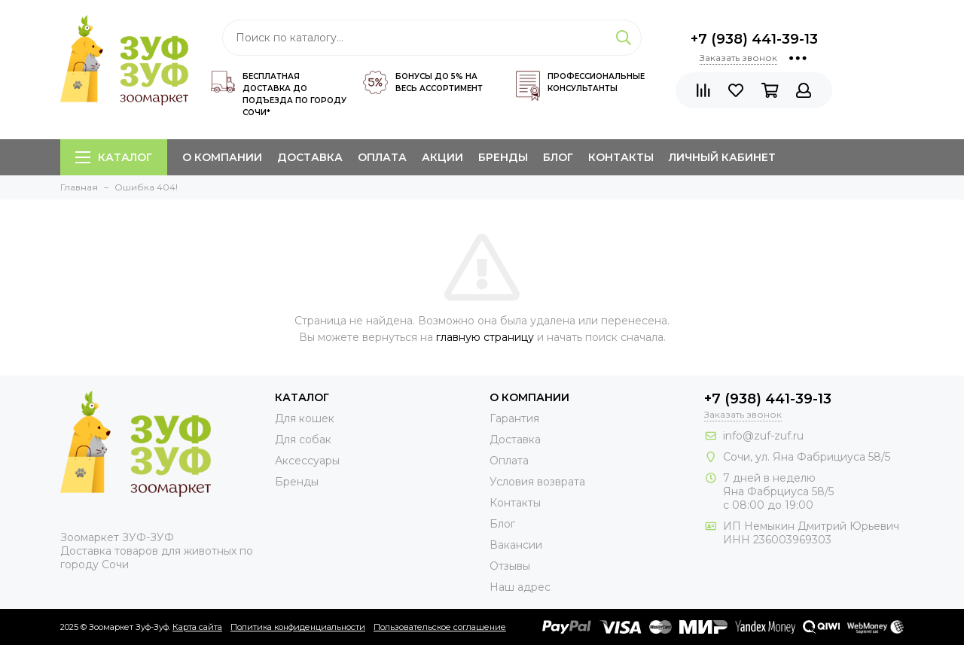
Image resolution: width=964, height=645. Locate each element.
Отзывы (510, 566)
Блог (558, 157)
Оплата (382, 157)
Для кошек (304, 418)
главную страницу (485, 337)
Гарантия (514, 418)
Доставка (310, 157)
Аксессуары (307, 460)
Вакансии (516, 545)
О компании (222, 157)
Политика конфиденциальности (297, 627)
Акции (442, 157)
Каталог (113, 157)
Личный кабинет (722, 157)
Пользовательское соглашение (440, 627)
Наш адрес (520, 587)
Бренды (503, 157)
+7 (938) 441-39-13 (754, 39)
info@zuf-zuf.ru (763, 436)
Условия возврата (537, 481)
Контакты (621, 157)
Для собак (303, 439)
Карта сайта (197, 627)
